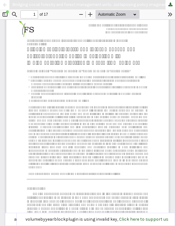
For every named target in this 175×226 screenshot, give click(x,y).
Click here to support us (143, 219)
